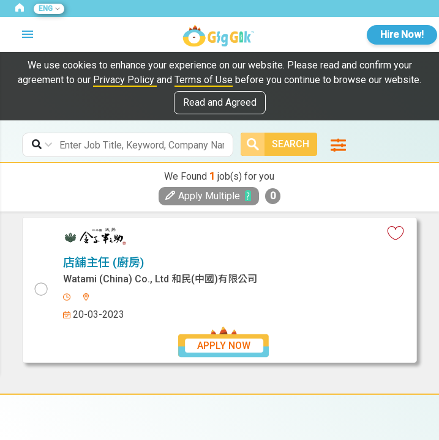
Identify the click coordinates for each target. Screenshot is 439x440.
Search (275, 144)
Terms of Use (203, 80)
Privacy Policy (125, 80)
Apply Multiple (202, 196)
